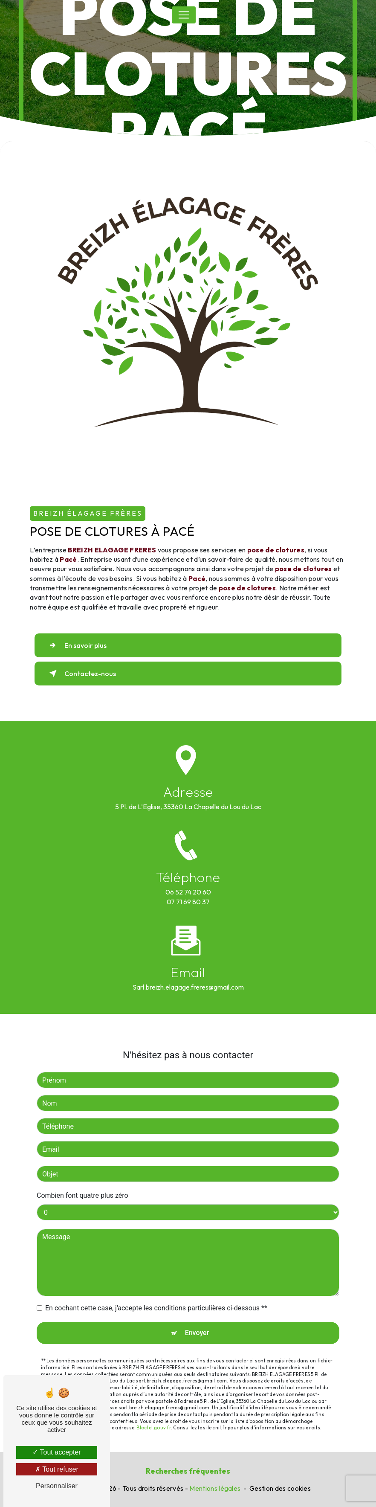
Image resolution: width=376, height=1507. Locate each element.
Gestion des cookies (280, 1488)
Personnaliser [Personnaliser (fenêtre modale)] (57, 1486)
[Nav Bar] (184, 14)
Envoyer (197, 1317)
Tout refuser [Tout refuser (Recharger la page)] (56, 1469)
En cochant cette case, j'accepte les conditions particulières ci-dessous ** (156, 1292)
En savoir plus (76, 645)
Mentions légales (214, 1488)
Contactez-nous (81, 673)
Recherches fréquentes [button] (188, 1471)
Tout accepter (56, 1452)
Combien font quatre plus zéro (82, 1180)
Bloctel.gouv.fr (153, 1412)
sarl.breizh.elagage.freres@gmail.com (188, 971)
